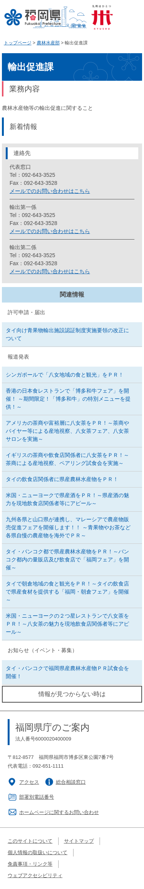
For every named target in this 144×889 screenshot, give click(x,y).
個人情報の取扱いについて (37, 852)
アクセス (29, 782)
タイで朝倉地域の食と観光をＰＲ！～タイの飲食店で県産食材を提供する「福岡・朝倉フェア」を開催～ (67, 592)
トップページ (17, 43)
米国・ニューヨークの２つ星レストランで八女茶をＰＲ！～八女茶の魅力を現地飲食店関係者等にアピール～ (67, 624)
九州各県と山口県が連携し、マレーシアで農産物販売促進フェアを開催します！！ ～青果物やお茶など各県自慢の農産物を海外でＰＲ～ (68, 527)
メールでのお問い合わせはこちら (50, 191)
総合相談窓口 (71, 782)
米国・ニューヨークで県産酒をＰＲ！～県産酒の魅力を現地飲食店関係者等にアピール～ (67, 499)
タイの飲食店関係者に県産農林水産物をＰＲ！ (62, 479)
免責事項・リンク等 (30, 864)
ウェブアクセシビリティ (35, 875)
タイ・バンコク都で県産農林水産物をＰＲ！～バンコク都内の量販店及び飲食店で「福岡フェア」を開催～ (67, 559)
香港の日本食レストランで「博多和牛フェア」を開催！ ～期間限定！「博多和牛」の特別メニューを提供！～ (68, 399)
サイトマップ (79, 841)
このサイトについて (30, 841)
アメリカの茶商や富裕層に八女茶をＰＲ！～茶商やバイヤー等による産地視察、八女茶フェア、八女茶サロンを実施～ (67, 431)
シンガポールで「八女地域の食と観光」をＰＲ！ (65, 375)
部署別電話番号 (36, 797)
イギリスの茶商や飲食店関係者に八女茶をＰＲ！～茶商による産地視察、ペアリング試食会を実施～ (67, 459)
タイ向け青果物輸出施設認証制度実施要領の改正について (67, 334)
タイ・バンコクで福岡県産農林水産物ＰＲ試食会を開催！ (67, 672)
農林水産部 (48, 43)
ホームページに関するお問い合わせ (59, 812)
